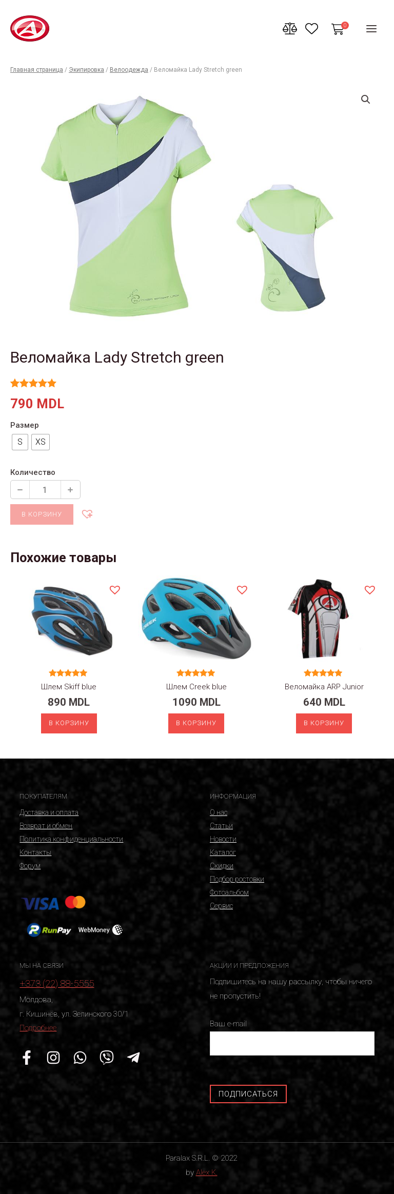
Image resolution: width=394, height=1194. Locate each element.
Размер (24, 425)
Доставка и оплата (48, 812)
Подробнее (37, 1027)
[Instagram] (53, 1057)
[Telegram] (133, 1057)
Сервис (221, 906)
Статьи (221, 826)
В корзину (42, 514)
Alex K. (207, 1172)
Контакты (35, 852)
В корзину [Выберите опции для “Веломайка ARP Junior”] (324, 723)
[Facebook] (26, 1057)
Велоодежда (129, 69)
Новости (223, 839)
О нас (218, 812)
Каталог (223, 852)
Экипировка (86, 69)
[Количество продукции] (45, 490)
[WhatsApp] (80, 1057)
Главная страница (36, 69)
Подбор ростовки (237, 879)
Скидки (221, 866)
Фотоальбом (229, 892)
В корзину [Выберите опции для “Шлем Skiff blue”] (69, 723)
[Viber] (107, 1057)
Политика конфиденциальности (71, 839)
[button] (86, 513)
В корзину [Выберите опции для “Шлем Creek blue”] (196, 723)
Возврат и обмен (45, 826)
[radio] (20, 442)
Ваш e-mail (292, 1037)
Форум (30, 866)
